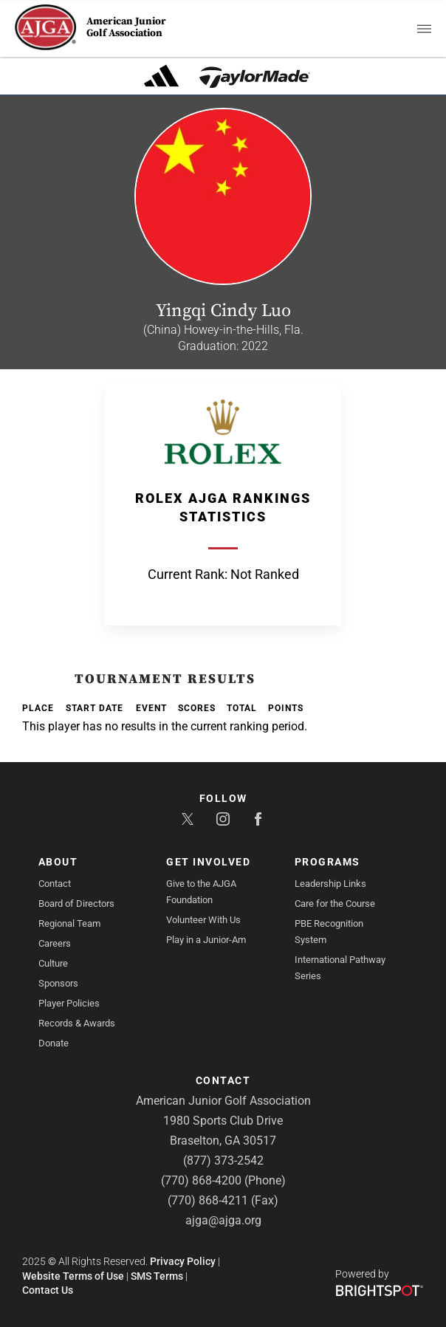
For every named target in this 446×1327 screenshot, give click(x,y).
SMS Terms (157, 1276)
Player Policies (69, 1003)
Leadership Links (330, 883)
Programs (327, 862)
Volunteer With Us (203, 919)
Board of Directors (76, 903)
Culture (53, 963)
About (58, 862)
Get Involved (208, 862)
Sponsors (58, 983)
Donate (53, 1043)
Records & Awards (76, 1023)
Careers (54, 943)
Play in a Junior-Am (206, 939)
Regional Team (69, 923)
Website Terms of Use (73, 1276)
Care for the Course (335, 903)
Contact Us (47, 1290)
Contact (54, 883)
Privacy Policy (183, 1261)
